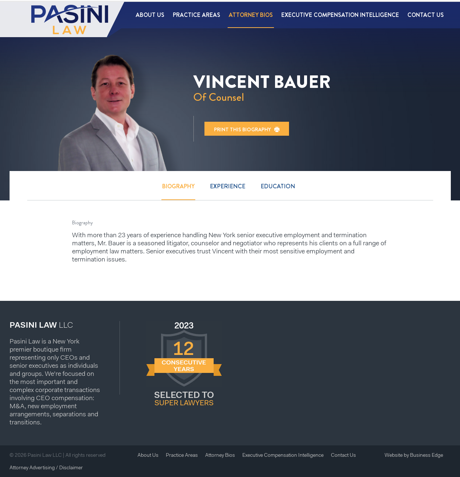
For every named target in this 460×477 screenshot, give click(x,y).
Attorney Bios (251, 15)
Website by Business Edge (414, 455)
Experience (227, 186)
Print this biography (242, 129)
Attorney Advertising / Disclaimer (46, 468)
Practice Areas (196, 15)
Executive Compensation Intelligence (340, 15)
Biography (178, 186)
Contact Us (425, 15)
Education (278, 186)
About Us (150, 15)
